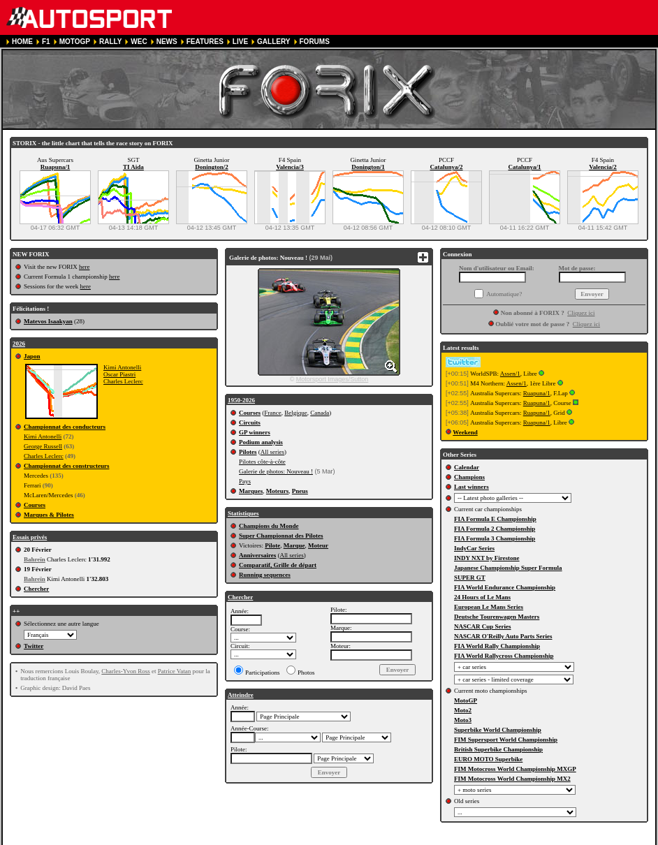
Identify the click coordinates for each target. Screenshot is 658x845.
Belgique (295, 412)
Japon (32, 356)
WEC (139, 41)
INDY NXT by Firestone (487, 557)
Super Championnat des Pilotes (281, 535)
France (273, 412)
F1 (46, 41)
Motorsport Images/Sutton (332, 379)
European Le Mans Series (488, 606)
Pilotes (248, 451)
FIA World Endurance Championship (504, 587)
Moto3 (462, 720)
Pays (245, 481)
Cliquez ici (580, 312)
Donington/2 (211, 166)
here (84, 266)
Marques (251, 490)
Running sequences (265, 574)
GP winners (254, 432)
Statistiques (243, 513)
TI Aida (133, 166)
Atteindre (241, 694)
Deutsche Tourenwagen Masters (496, 616)
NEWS (166, 41)
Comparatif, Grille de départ (277, 564)
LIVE (240, 41)
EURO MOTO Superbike (488, 759)
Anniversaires (257, 555)
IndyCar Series (474, 548)
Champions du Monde (269, 525)
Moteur (318, 545)
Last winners (471, 486)
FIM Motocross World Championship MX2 (512, 778)
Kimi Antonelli (122, 367)
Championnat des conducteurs (64, 426)
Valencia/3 (290, 166)
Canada (319, 412)
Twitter (33, 645)
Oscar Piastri (119, 374)
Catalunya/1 (524, 166)
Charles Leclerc (123, 381)
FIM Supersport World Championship (505, 739)
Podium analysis (261, 442)
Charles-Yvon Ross (125, 671)
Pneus (300, 490)
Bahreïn (34, 559)
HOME (22, 41)
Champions (469, 476)
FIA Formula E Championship (495, 518)
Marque (294, 545)
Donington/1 (368, 166)
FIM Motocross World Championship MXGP (515, 768)
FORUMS (315, 41)
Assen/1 (510, 373)
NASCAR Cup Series (482, 626)
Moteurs (277, 490)
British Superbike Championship (498, 749)
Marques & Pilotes (49, 514)
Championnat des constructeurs (67, 465)
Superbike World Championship (497, 729)
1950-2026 (241, 400)
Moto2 (462, 710)
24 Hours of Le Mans (482, 597)
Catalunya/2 (446, 166)
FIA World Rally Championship (497, 645)
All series (272, 451)
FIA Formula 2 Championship (494, 528)
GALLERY (273, 41)
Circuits (250, 422)
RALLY (110, 41)
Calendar (466, 467)
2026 (19, 343)
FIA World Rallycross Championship (503, 655)
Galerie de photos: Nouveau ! (276, 471)
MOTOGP (74, 41)
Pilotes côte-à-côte (262, 461)
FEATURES (205, 41)
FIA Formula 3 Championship (494, 538)
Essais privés (30, 537)
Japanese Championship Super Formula (508, 567)
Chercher (36, 588)
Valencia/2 (603, 166)
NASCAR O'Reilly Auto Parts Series (503, 636)
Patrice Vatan (174, 671)
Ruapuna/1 (56, 166)
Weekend (465, 432)
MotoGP (465, 700)
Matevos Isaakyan (48, 321)
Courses (34, 504)
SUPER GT (469, 577)
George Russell (43, 446)
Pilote (272, 545)
